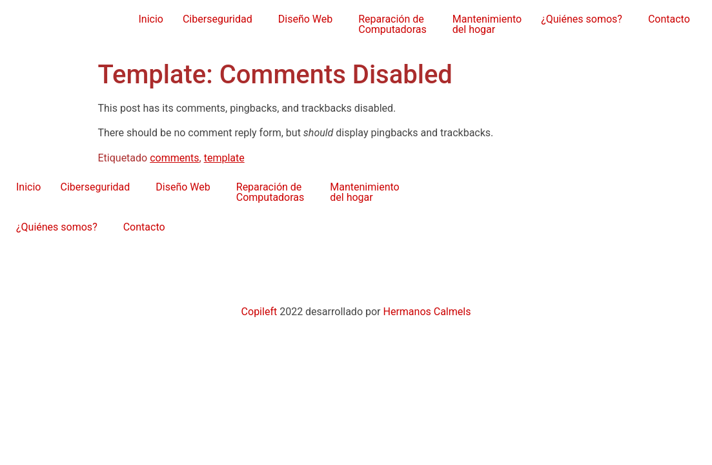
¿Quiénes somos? (581, 19)
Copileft (260, 311)
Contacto (669, 19)
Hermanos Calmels (427, 311)
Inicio (150, 19)
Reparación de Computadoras (392, 24)
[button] (221, 19)
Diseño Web (305, 19)
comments (174, 158)
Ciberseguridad (217, 19)
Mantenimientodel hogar (487, 24)
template (224, 158)
